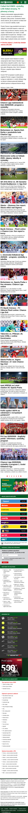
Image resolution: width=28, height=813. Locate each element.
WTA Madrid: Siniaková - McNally (14, 623)
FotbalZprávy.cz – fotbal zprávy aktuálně (6, 577)
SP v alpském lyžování (7, 730)
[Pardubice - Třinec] (4, 642)
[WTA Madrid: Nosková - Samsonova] (4, 627)
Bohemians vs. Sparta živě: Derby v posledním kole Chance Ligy (12, 132)
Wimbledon (5, 719)
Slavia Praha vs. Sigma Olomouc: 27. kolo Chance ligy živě (12, 362)
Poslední (21, 476)
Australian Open (6, 715)
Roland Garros (5, 717)
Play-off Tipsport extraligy (8, 706)
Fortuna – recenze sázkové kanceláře (10, 753)
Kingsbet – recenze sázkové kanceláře (10, 770)
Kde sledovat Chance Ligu (8, 695)
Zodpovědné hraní (4, 787)
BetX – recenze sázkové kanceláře (9, 768)
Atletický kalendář (6, 737)
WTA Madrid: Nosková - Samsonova (15, 628)
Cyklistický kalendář (6, 735)
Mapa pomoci (14, 803)
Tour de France (6, 724)
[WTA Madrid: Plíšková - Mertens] (4, 632)
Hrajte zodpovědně (4, 791)
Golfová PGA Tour (6, 741)
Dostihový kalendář (6, 746)
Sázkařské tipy (6, 614)
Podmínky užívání (22, 808)
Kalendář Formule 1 (6, 688)
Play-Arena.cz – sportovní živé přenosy (6, 594)
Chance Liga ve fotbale (7, 686)
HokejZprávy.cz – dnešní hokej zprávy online (7, 582)
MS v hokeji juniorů (6, 711)
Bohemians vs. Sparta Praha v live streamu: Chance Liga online (14, 284)
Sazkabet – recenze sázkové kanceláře (10, 759)
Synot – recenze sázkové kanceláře (10, 764)
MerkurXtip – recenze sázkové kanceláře (11, 766)
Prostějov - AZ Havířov (12, 651)
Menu (25, 2)
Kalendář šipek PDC (7, 732)
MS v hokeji (5, 704)
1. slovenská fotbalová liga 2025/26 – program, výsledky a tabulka (14, 257)
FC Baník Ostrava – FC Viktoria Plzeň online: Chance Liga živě (13, 310)
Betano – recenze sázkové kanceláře (10, 757)
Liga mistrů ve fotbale (7, 697)
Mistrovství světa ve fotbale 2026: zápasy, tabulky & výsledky (13, 158)
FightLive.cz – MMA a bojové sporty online (7, 571)
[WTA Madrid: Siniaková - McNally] (4, 623)
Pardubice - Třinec (11, 642)
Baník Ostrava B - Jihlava (12, 637)
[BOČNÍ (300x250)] (11, 676)
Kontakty (6, 808)
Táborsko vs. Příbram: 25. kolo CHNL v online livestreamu (12, 336)
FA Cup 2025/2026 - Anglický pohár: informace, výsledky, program (13, 438)
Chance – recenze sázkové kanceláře (10, 761)
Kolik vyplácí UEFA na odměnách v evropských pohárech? (11, 413)
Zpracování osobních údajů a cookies (8, 810)
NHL (3, 708)
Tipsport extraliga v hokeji (8, 684)
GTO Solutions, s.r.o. (6, 812)
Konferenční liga (6, 702)
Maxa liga (4, 713)
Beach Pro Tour (6, 743)
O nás (2, 808)
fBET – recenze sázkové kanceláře (9, 772)
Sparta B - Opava (11, 619)
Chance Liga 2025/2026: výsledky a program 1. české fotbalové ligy (13, 464)
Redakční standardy (13, 808)
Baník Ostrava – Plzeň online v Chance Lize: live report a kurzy (13, 231)
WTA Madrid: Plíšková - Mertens (14, 633)
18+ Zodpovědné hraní (21, 810)
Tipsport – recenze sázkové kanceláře (10, 755)
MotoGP (4, 726)
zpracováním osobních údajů (15, 558)
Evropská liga (5, 700)
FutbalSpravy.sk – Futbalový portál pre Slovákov (18, 593)
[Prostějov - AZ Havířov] (4, 651)
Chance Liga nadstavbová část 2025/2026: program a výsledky (12, 105)
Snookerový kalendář (7, 739)
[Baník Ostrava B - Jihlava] (4, 637)
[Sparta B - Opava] (4, 618)
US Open (4, 721)
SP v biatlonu (5, 728)
